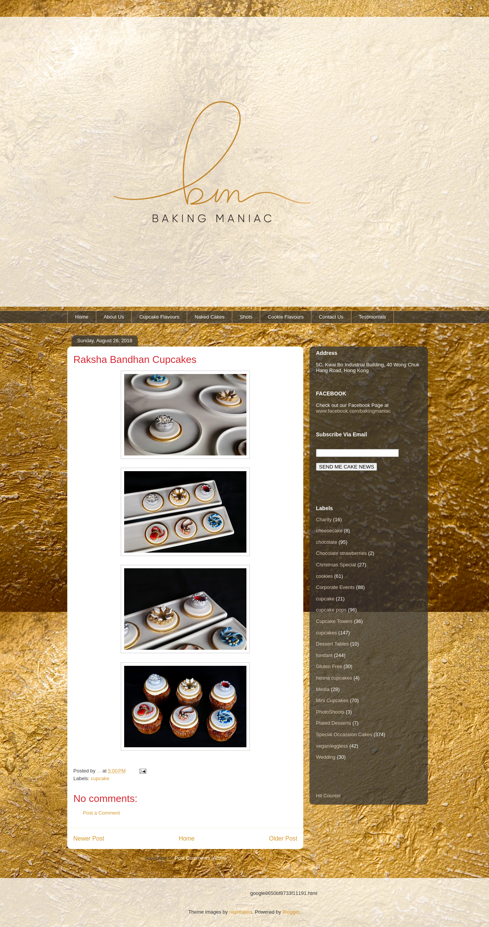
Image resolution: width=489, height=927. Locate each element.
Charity (324, 519)
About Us (114, 317)
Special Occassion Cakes (344, 734)
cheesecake (329, 530)
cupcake (100, 778)
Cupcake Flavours (159, 317)
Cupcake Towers (334, 621)
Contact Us (331, 317)
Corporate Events (335, 587)
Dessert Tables (332, 644)
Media (322, 689)
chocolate (326, 542)
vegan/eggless (332, 746)
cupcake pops (331, 610)
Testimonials (372, 317)
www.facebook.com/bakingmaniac (353, 411)
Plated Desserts (333, 723)
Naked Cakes (209, 317)
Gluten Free (329, 666)
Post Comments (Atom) (200, 858)
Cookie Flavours (286, 317)
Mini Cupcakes (332, 700)
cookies (324, 576)
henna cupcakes (334, 678)
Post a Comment (101, 813)
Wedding (325, 757)
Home (82, 317)
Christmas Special (336, 565)
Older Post (283, 838)
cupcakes (326, 633)
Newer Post (88, 838)
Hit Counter (328, 796)
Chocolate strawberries (341, 553)
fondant (324, 655)
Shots (246, 317)
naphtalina (240, 912)
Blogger (290, 912)
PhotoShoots (330, 712)
